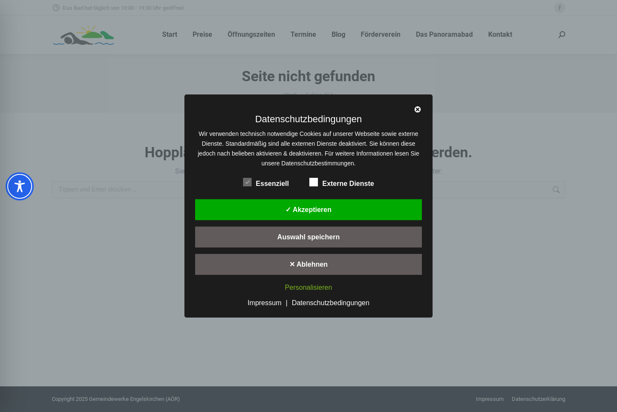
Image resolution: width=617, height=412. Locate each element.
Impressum (265, 302)
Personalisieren (308, 287)
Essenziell (266, 182)
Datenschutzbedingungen (330, 302)
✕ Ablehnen (308, 264)
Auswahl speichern (308, 237)
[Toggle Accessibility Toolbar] (19, 186)
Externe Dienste (341, 182)
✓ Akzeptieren (308, 209)
